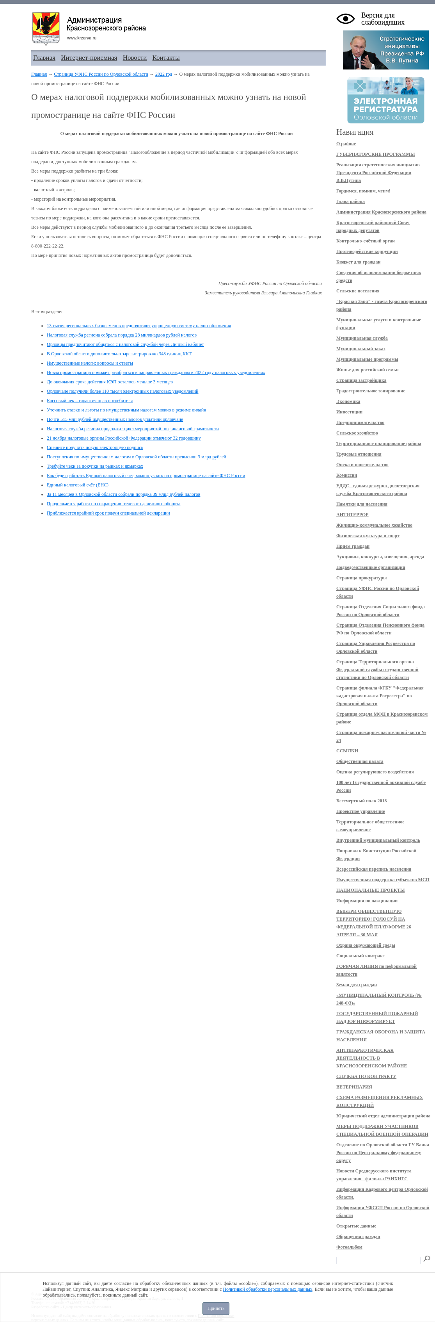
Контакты (166, 57)
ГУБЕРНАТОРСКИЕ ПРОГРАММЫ (375, 154)
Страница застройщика (361, 380)
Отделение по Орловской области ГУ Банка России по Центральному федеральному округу (382, 1152)
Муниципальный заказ (360, 348)
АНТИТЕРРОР (352, 514)
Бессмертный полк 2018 (361, 801)
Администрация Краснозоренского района (381, 212)
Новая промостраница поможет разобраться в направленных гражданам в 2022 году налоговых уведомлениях (156, 372)
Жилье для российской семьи (367, 369)
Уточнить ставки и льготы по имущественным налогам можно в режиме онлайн (126, 410)
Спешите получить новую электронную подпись (95, 447)
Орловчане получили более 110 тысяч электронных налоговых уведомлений (123, 391)
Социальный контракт (360, 956)
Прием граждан (352, 546)
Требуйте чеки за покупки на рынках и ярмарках (95, 466)
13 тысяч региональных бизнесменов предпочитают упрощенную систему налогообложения (139, 325)
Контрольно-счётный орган (365, 241)
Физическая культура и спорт (367, 535)
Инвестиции (349, 412)
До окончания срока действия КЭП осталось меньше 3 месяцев (110, 382)
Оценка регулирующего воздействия (375, 772)
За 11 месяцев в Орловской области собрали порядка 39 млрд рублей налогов (123, 494)
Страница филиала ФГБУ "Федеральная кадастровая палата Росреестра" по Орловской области (380, 695)
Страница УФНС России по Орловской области (101, 74)
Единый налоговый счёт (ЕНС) (77, 485)
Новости (135, 57)
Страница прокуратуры (361, 578)
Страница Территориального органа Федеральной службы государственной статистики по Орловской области (377, 669)
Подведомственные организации (370, 567)
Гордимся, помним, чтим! (363, 191)
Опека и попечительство (362, 464)
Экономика (348, 401)
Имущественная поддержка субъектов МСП (383, 879)
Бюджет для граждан (358, 262)
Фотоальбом (349, 1247)
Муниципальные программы (367, 359)
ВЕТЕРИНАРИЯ (354, 1087)
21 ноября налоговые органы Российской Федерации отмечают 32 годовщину (124, 438)
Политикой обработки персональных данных (267, 1289)
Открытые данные (356, 1226)
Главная (44, 57)
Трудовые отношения (359, 454)
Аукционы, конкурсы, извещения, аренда (380, 556)
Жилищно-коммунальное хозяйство (374, 525)
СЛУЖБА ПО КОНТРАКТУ (366, 1076)
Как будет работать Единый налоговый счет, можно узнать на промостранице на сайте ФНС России (146, 475)
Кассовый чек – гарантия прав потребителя (90, 400)
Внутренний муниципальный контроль (378, 840)
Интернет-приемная (89, 57)
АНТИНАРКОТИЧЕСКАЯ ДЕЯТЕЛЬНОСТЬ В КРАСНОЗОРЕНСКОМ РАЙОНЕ (371, 1058)
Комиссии (346, 475)
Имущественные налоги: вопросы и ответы (90, 363)
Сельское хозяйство (357, 433)
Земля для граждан (356, 984)
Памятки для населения (361, 504)
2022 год (163, 74)
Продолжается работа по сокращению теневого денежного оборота (113, 503)
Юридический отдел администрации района (383, 1116)
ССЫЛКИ (347, 751)
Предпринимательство (360, 422)
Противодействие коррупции (367, 251)
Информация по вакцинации (367, 900)
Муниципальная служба (362, 338)
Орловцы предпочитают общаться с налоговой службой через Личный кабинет (125, 344)
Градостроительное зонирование (370, 391)
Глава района (350, 201)
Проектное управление (360, 811)
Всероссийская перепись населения (373, 869)
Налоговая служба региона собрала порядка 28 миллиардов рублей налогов (122, 335)
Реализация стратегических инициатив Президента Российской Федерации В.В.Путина (378, 172)
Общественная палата (360, 761)
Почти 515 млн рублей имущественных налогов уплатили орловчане (115, 419)
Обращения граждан (358, 1236)
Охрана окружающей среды (365, 945)
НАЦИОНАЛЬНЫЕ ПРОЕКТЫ (370, 890)
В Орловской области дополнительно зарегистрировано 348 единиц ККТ (119, 353)
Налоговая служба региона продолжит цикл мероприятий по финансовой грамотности (133, 428)
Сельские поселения (358, 291)
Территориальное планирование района (378, 443)
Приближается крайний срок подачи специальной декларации (108, 513)
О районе (346, 143)
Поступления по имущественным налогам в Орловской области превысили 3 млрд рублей (136, 457)
